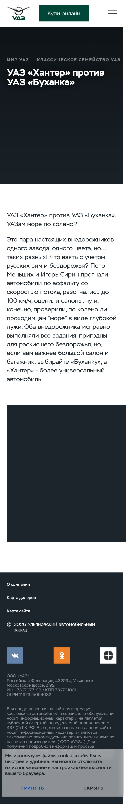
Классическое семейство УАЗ (78, 60)
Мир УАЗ (18, 60)
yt (108, 655)
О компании (18, 584)
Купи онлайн (64, 13)
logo (18, 13)
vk (15, 655)
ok (62, 655)
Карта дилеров (21, 597)
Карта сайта (18, 611)
